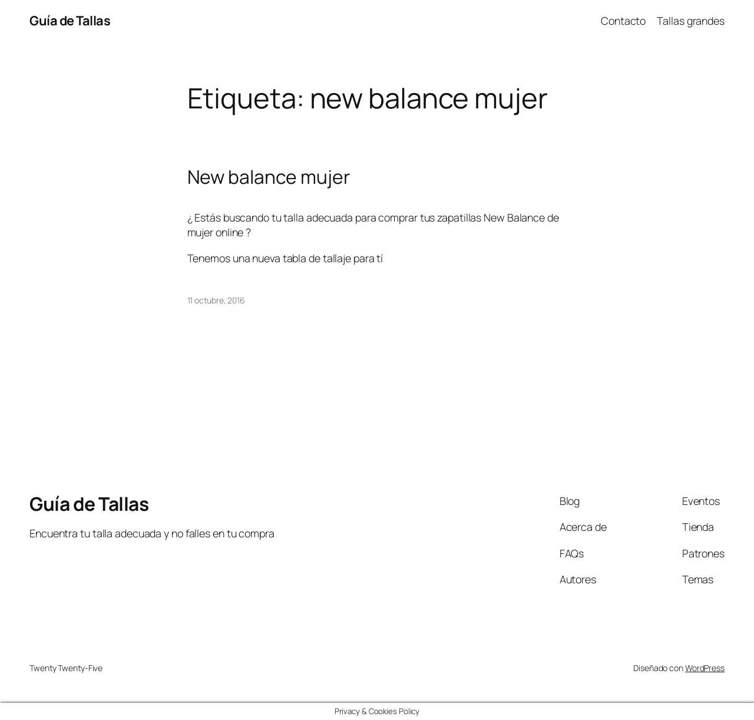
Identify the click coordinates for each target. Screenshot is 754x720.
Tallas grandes (691, 21)
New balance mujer (268, 177)
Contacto (623, 21)
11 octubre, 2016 (216, 300)
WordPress (705, 667)
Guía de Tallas (69, 20)
